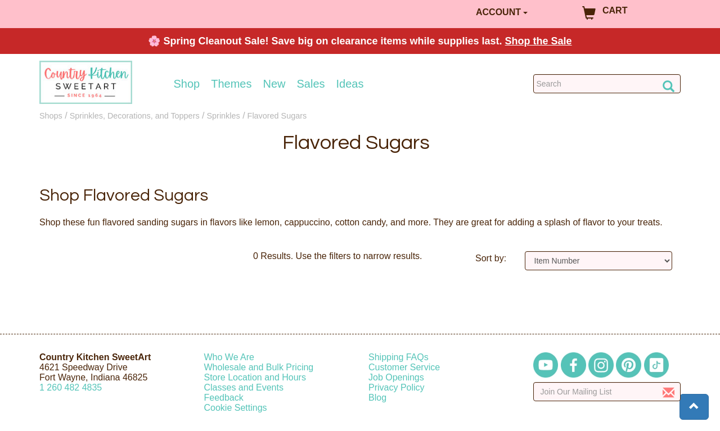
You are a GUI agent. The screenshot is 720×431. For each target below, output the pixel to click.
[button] (694, 407)
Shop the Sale (538, 41)
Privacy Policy (396, 387)
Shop (187, 84)
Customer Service (404, 367)
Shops (50, 115)
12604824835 (70, 387)
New (274, 84)
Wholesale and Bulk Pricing (259, 367)
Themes (231, 84)
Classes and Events (244, 387)
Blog (377, 397)
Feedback (224, 397)
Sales (311, 84)
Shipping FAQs (398, 357)
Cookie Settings (235, 407)
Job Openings (396, 377)
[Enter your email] (607, 391)
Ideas (350, 84)
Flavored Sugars (277, 115)
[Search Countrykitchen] (607, 83)
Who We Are (229, 357)
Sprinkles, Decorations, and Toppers (135, 115)
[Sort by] (599, 260)
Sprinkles (223, 115)
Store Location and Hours (255, 377)
